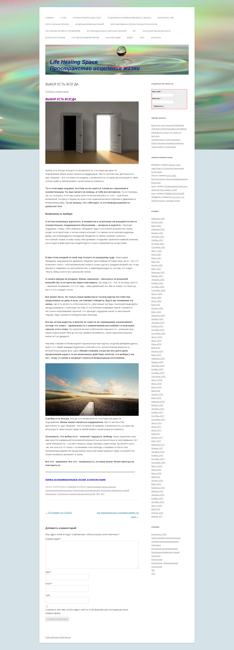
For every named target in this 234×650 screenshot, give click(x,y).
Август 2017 (156, 423)
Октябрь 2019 (157, 329)
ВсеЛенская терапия (55, 37)
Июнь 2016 (156, 473)
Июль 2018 (156, 383)
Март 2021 (156, 268)
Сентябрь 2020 (158, 290)
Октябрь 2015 (157, 502)
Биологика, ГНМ (158, 534)
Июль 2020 (156, 297)
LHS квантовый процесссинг (87, 17)
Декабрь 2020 (157, 279)
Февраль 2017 (158, 444)
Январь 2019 (157, 362)
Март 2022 (156, 225)
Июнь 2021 (156, 258)
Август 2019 (156, 337)
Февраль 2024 (158, 218)
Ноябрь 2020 (157, 283)
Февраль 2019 (158, 358)
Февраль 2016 (158, 487)
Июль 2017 (156, 426)
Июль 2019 (156, 340)
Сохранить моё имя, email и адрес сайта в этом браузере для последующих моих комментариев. (86, 611)
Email (48, 583)
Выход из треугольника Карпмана (167, 125)
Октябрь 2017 (157, 416)
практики (155, 555)
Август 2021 (156, 251)
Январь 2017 (157, 448)
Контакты (156, 37)
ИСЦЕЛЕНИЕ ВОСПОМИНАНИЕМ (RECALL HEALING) (129, 17)
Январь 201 (156, 516)
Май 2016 (155, 477)
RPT (134, 31)
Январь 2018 (157, 405)
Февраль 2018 (158, 401)
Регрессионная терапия (57, 24)
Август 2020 (156, 294)
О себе (63, 17)
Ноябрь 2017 (157, 412)
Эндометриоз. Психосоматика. (166, 139)
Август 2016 (156, 466)
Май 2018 (155, 390)
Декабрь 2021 (157, 236)
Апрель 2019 (157, 351)
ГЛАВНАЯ (49, 17)
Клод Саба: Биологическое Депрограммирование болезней (169, 179)
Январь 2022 (157, 233)
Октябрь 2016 (157, 459)
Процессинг (50, 494)
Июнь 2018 (156, 387)
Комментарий (53, 538)
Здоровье (156, 545)
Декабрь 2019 (157, 322)
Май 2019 (155, 347)
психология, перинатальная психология (76, 494)
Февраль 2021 (158, 272)
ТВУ (98, 494)
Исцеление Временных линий (89, 24)
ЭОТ (102, 494)
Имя (48, 572)
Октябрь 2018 (157, 372)
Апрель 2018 (157, 394)
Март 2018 (156, 398)
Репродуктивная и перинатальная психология (133, 24)
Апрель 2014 (157, 512)
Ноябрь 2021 (157, 240)
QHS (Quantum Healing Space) (157, 31)
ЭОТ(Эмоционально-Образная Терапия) (106, 31)
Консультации (113, 37)
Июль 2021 (156, 254)
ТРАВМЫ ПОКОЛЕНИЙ (174, 193)
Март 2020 (156, 311)
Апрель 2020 (157, 308)
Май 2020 (155, 304)
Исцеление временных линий (115, 490)
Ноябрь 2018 (157, 369)
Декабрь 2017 (157, 408)
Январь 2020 (157, 319)
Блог (142, 37)
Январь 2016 (157, 491)
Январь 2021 (157, 276)
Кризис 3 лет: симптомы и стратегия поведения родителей (167, 168)
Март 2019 (156, 355)
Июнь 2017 (156, 430)
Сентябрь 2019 (158, 333)
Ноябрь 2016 (157, 455)
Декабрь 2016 (157, 451)
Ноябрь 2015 (157, 498)
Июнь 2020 (156, 301)
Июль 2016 (156, 469)
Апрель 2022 (157, 222)
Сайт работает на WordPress (58, 637)
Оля (153, 186)
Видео (130, 37)
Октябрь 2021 (157, 243)
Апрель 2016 (157, 480)
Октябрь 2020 (157, 286)
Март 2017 (156, 441)
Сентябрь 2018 (158, 376)
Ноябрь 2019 (157, 326)
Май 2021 (155, 261)
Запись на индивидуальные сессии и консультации (75, 479)
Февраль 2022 (158, 229)
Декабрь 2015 (157, 494)
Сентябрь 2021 (158, 247)
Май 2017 (155, 433)
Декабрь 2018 (157, 365)
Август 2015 (156, 505)
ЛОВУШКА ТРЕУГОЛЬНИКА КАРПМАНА (169, 129)
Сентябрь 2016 (158, 462)
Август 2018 (156, 380)
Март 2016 (156, 484)
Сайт (47, 595)
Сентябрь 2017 (158, 419)
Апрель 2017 (157, 437)
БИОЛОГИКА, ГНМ (165, 17)
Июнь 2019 (156, 344)
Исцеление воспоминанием (87, 490)
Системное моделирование (85, 37)
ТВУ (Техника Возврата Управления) (62, 31)
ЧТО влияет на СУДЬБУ (58, 512)
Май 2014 (155, 509)
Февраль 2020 (158, 315)
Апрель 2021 (157, 265)
